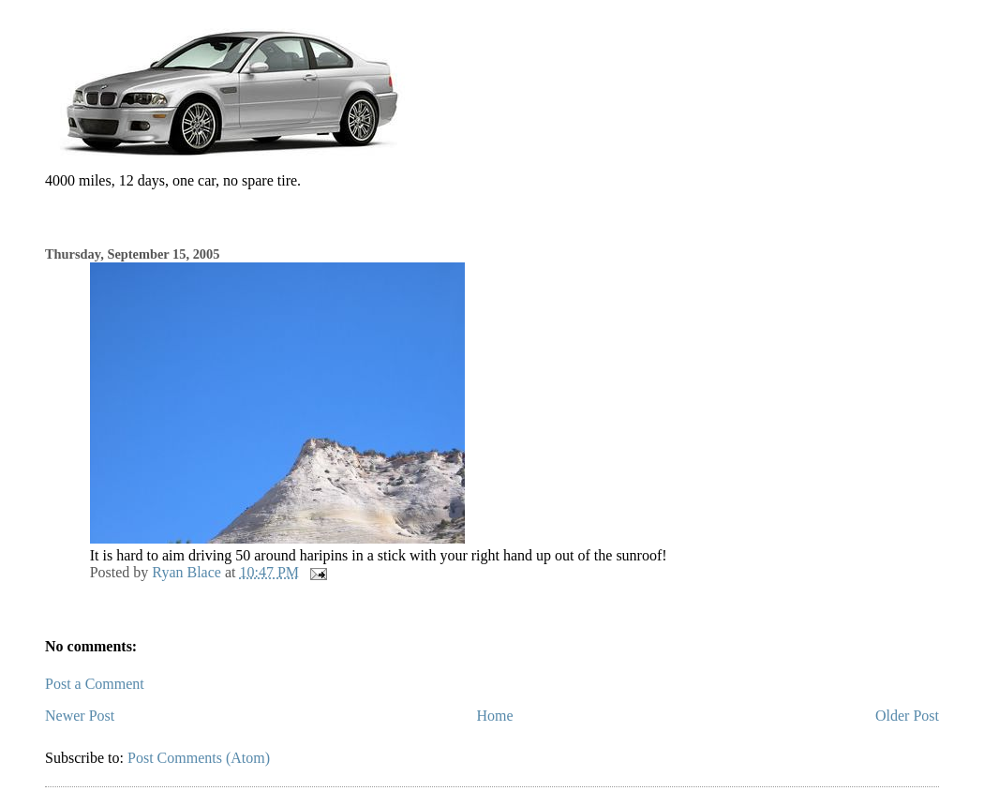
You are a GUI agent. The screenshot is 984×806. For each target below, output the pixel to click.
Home (495, 716)
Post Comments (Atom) (198, 758)
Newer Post (79, 716)
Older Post (907, 716)
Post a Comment (94, 684)
